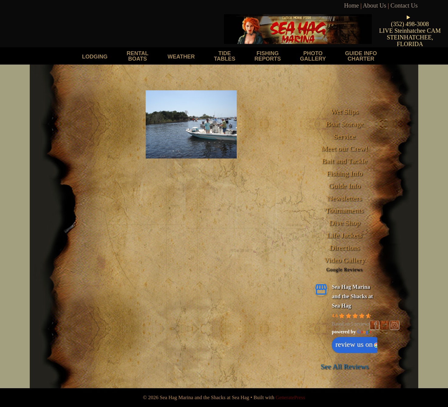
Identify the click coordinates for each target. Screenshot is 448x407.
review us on (357, 344)
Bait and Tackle (344, 161)
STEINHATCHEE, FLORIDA (410, 40)
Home (351, 5)
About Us (374, 5)
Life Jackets (344, 235)
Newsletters (344, 198)
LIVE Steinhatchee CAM (410, 30)
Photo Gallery (313, 56)
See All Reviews (345, 366)
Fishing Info (344, 173)
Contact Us (404, 5)
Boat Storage (345, 124)
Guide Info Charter (361, 56)
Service (344, 136)
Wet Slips (344, 111)
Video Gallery (344, 260)
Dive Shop (344, 223)
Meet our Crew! (344, 148)
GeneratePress (290, 397)
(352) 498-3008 (410, 24)
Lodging (94, 56)
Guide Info (345, 186)
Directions (344, 248)
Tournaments (345, 210)
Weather (181, 56)
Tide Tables (225, 56)
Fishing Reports (267, 56)
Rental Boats (137, 56)
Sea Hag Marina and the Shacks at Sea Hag (352, 296)
